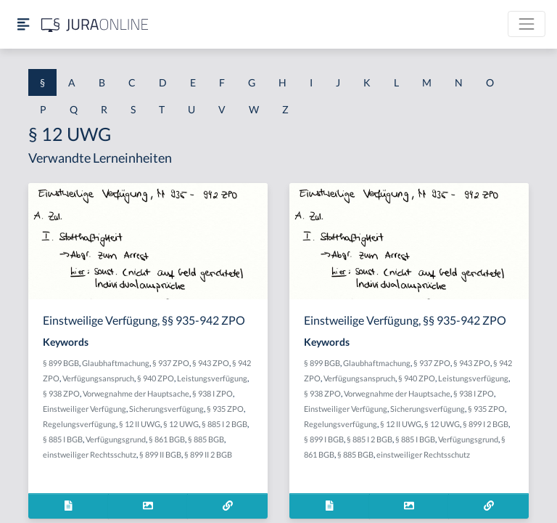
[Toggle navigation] (526, 24)
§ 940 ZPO (155, 378)
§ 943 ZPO (210, 363)
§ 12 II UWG (139, 424)
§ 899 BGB (61, 363)
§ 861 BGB (167, 439)
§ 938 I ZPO (212, 393)
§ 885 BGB (206, 439)
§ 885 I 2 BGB (224, 424)
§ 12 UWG (181, 424)
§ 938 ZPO (61, 393)
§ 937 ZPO (170, 363)
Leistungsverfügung (212, 378)
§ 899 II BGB (160, 454)
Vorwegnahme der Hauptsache (136, 393)
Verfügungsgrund (116, 439)
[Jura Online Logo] (95, 24)
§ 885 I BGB (63, 439)
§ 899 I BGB (324, 439)
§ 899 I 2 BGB (485, 424)
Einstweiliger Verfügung (84, 408)
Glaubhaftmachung (115, 363)
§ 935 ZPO (225, 408)
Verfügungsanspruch (98, 378)
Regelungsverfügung (79, 424)
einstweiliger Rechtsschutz (89, 454)
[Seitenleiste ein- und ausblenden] (23, 24)
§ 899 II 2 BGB (208, 454)
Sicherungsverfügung (166, 408)
